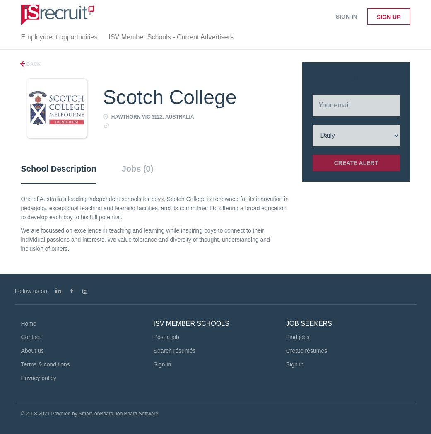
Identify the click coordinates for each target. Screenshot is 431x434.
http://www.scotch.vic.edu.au (148, 125)
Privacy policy (39, 378)
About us (32, 350)
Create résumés (306, 350)
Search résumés (175, 350)
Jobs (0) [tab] (138, 168)
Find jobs (298, 337)
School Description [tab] (58, 168)
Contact (31, 337)
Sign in (346, 16)
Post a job (166, 337)
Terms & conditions (45, 364)
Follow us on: (32, 291)
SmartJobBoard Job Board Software (118, 414)
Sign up (389, 17)
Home (28, 323)
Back (33, 64)
